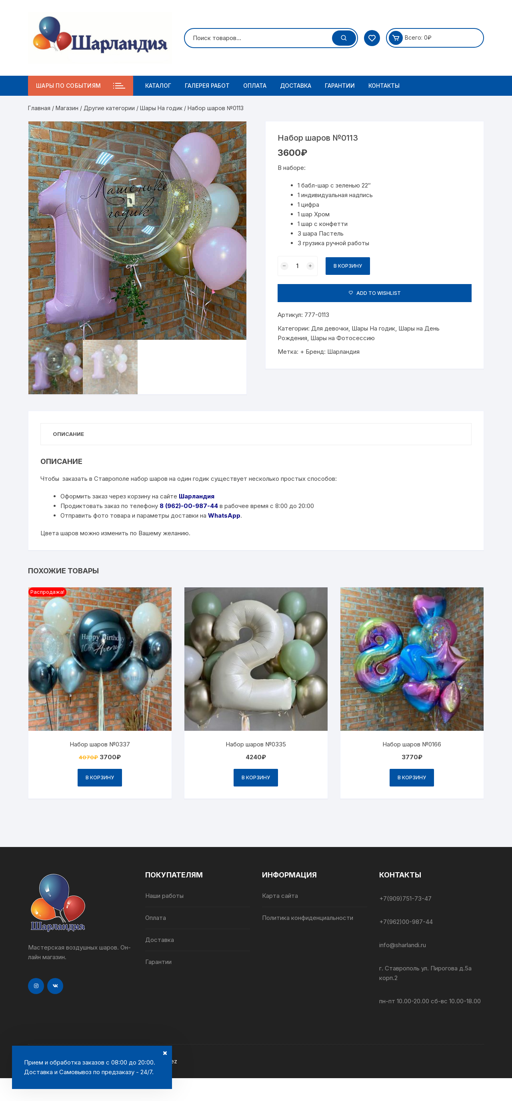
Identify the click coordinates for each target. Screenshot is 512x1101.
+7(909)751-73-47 (405, 898)
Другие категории (109, 108)
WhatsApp (224, 515)
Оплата (254, 85)
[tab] (68, 434)
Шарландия (343, 351)
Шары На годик (161, 108)
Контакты (384, 85)
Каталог (158, 85)
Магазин (67, 108)
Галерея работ (207, 85)
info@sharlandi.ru (402, 945)
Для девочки (329, 328)
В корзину (348, 266)
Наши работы (164, 895)
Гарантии (340, 85)
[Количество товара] (298, 266)
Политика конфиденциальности (307, 918)
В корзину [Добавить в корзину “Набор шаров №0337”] (100, 777)
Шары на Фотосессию (342, 338)
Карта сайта (280, 895)
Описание (68, 434)
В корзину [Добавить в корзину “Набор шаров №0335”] (256, 777)
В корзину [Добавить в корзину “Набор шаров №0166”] (412, 777)
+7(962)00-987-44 (406, 922)
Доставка (295, 85)
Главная (39, 108)
